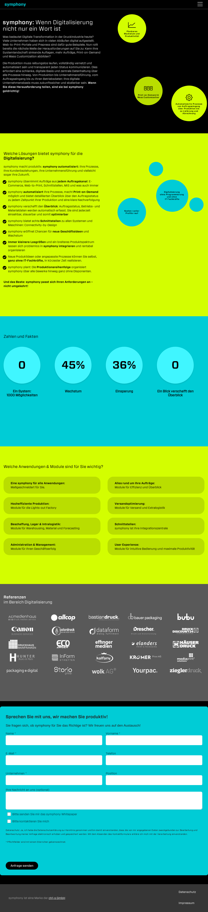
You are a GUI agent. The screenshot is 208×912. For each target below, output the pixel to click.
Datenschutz (187, 892)
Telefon (111, 753)
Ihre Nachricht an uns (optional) (28, 789)
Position (111, 773)
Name (11, 733)
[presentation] (33, 853)
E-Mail (11, 753)
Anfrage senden (22, 865)
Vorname (113, 733)
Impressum (186, 903)
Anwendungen (52, 485)
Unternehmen (16, 773)
